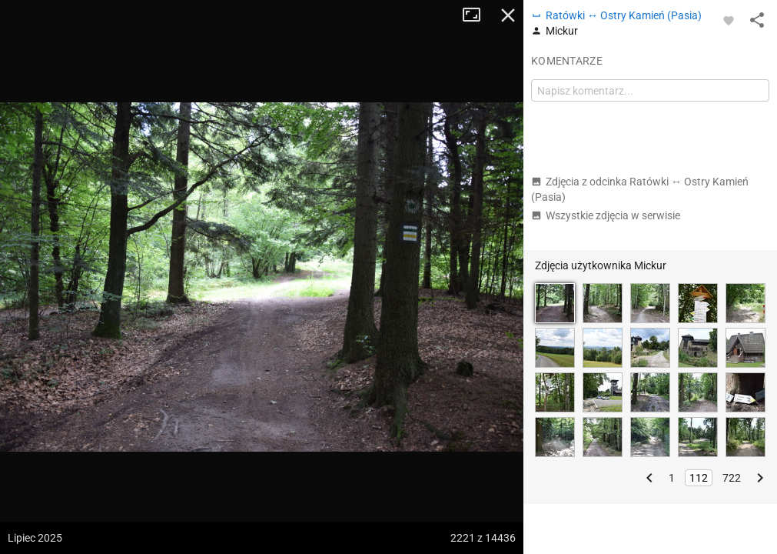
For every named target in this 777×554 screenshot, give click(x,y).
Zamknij (508, 15)
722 (731, 478)
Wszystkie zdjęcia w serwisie (605, 215)
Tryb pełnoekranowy (477, 15)
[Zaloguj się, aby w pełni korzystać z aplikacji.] (728, 20)
